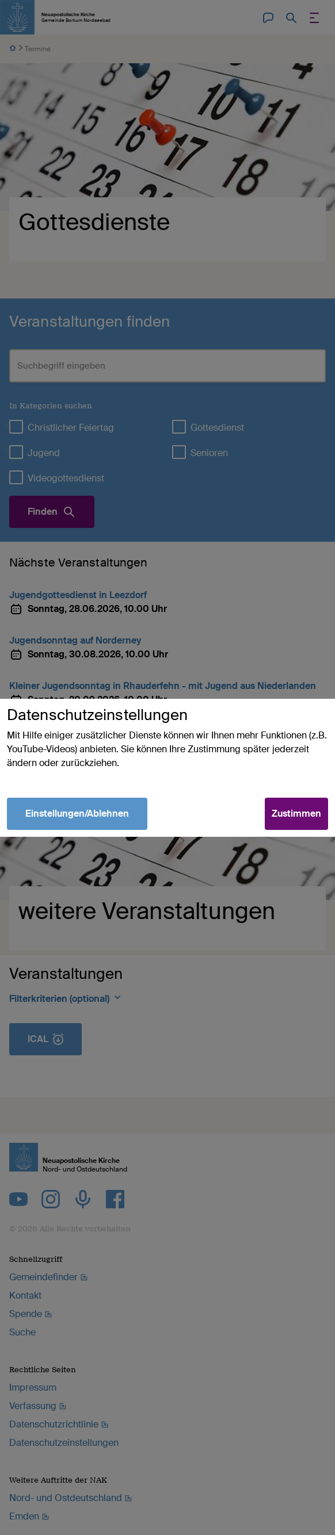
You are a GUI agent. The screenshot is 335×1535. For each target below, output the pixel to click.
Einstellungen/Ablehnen (77, 813)
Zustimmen (296, 813)
